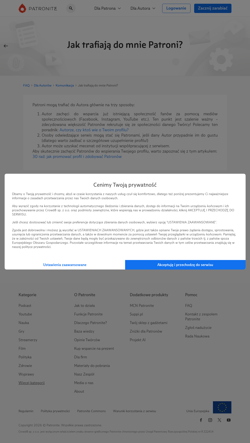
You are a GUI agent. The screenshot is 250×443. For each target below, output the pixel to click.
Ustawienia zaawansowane (64, 264)
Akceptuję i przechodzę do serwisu (185, 264)
